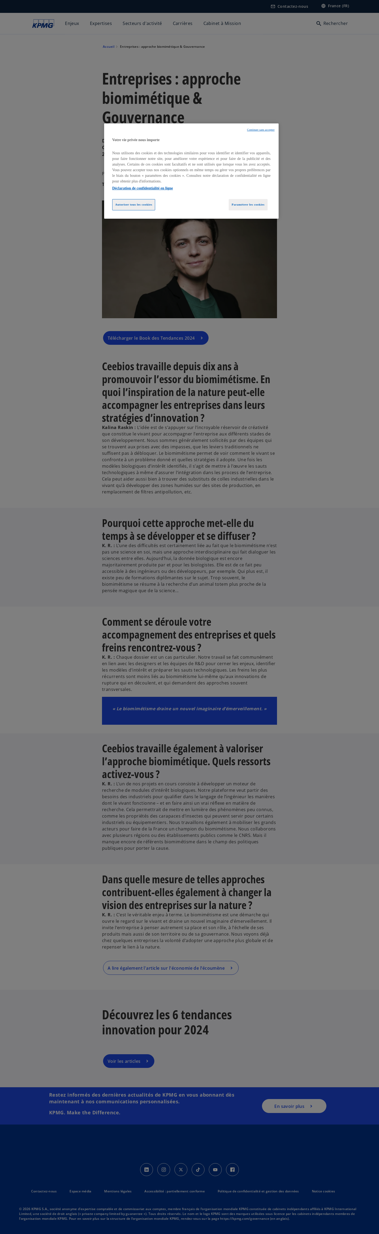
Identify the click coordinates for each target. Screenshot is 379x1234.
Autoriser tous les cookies (133, 204)
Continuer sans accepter (261, 129)
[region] (191, 171)
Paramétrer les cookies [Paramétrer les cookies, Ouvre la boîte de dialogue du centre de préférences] (248, 204)
